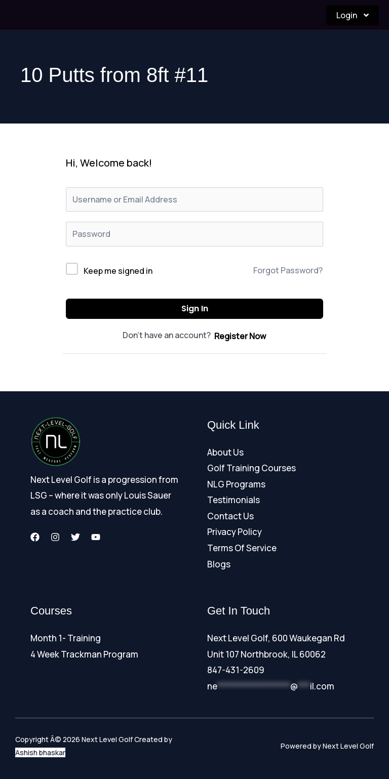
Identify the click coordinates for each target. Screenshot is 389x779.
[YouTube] (95, 537)
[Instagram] (55, 537)
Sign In (194, 308)
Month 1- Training (65, 638)
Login (352, 15)
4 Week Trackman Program (84, 654)
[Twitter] (75, 537)
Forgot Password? (288, 270)
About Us (225, 452)
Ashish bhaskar (40, 752)
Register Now (240, 336)
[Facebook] (35, 537)
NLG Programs (236, 484)
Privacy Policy (234, 532)
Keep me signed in (118, 270)
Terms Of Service (242, 548)
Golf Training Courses (251, 468)
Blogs (218, 564)
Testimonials (233, 500)
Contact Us (230, 516)
